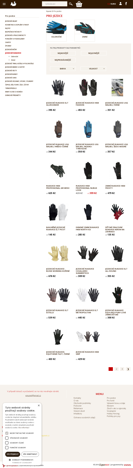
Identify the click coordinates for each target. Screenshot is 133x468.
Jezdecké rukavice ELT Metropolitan (87, 311)
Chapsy (8, 42)
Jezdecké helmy (11, 21)
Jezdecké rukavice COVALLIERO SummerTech (85, 270)
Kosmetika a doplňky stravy (17, 25)
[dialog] (22, 434)
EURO (113, 4)
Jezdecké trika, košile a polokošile (19, 63)
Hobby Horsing (113, 413)
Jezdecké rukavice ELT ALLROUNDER (57, 103)
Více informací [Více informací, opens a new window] (23, 428)
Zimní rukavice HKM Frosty (115, 186)
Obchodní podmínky (82, 403)
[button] (22, 460)
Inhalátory (78, 413)
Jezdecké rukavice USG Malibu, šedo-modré (116, 145)
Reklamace (78, 408)
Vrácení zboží (79, 411)
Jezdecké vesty (11, 70)
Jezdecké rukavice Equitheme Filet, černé (58, 353)
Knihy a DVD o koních (13, 92)
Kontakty (77, 398)
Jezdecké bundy (11, 74)
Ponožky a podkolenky (15, 39)
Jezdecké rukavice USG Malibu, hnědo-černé (57, 145)
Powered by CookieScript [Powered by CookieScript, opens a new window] (22, 463)
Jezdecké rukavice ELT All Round (116, 269)
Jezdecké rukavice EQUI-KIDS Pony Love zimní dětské (115, 312)
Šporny (8, 46)
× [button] (39, 406)
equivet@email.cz (33, 395)
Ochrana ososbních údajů (84, 417)
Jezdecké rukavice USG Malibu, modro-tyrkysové (87, 146)
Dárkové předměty (13, 95)
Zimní (13, 60)
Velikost (93, 68)
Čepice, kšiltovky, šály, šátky (17, 85)
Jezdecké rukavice (13, 53)
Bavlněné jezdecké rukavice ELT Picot (55, 228)
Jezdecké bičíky (11, 49)
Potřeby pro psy (113, 416)
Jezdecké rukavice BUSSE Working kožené (58, 269)
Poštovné (77, 406)
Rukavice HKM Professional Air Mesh (57, 186)
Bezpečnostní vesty (13, 32)
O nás (76, 400)
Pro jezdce (10, 16)
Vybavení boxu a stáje (116, 403)
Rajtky (7, 28)
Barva (63, 68)
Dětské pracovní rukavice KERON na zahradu (114, 229)
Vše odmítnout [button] (30, 454)
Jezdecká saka (10, 78)
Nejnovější (63, 53)
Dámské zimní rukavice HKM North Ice (87, 228)
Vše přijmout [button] (13, 454)
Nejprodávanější (63, 60)
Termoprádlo (11, 88)
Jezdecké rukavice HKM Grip (87, 353)
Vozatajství (111, 411)
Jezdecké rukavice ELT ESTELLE (57, 311)
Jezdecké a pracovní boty (15, 35)
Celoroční (14, 56)
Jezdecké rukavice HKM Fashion (87, 103)
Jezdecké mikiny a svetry (15, 67)
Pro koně (110, 400)
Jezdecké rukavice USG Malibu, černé (116, 103)
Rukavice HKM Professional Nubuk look (86, 187)
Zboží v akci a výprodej (116, 408)
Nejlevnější (93, 53)
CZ (108, 4)
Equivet (49, 11)
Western (110, 406)
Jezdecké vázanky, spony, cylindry (19, 81)
